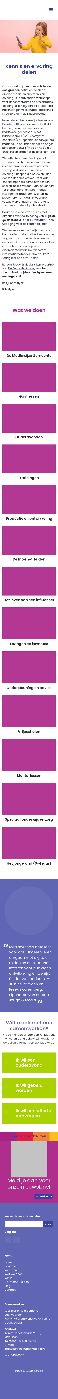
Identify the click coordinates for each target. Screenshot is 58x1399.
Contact (10, 1290)
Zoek (48, 1224)
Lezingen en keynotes (29, 644)
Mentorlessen (29, 776)
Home (9, 1262)
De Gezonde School (21, 268)
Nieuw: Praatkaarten (29, 1136)
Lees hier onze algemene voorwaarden (21, 1313)
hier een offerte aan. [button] (25, 258)
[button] (9, 1087)
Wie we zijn (12, 1270)
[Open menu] (51, 10)
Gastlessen (29, 396)
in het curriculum (33, 220)
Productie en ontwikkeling (29, 519)
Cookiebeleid (13, 1322)
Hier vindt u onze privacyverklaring (27, 1318)
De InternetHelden (14, 124)
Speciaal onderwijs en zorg (29, 820)
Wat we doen (14, 1274)
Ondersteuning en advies (29, 688)
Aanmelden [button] (42, 1196)
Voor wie (10, 1266)
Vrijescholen (29, 732)
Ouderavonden (29, 437)
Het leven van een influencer (29, 600)
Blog (7, 1286)
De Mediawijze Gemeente (29, 356)
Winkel (9, 1278)
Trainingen (29, 478)
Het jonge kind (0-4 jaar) (29, 863)
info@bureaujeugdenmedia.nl (25, 1349)
